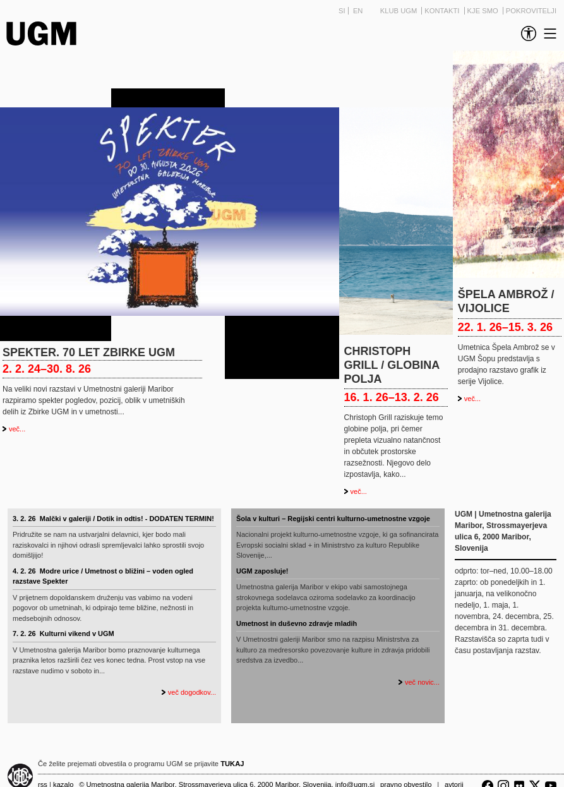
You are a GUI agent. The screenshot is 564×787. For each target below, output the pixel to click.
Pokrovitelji (531, 11)
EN (358, 11)
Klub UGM (399, 11)
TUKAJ (232, 763)
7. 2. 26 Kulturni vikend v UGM (63, 633)
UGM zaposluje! (262, 571)
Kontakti (442, 11)
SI (342, 11)
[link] (526, 33)
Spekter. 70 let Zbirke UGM (89, 352)
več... (17, 429)
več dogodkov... (192, 692)
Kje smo (483, 11)
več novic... (422, 682)
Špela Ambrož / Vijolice (506, 301)
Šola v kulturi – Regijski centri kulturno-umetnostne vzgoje (333, 518)
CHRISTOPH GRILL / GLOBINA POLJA (392, 365)
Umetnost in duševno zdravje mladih (296, 623)
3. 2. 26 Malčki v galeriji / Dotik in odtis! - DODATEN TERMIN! (113, 518)
